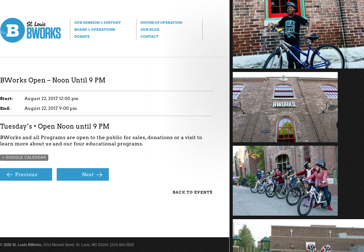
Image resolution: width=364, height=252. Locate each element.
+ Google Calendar (24, 157)
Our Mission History (97, 22)
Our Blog (149, 29)
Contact (149, 36)
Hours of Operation (161, 22)
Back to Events (192, 192)
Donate (82, 36)
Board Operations (94, 29)
